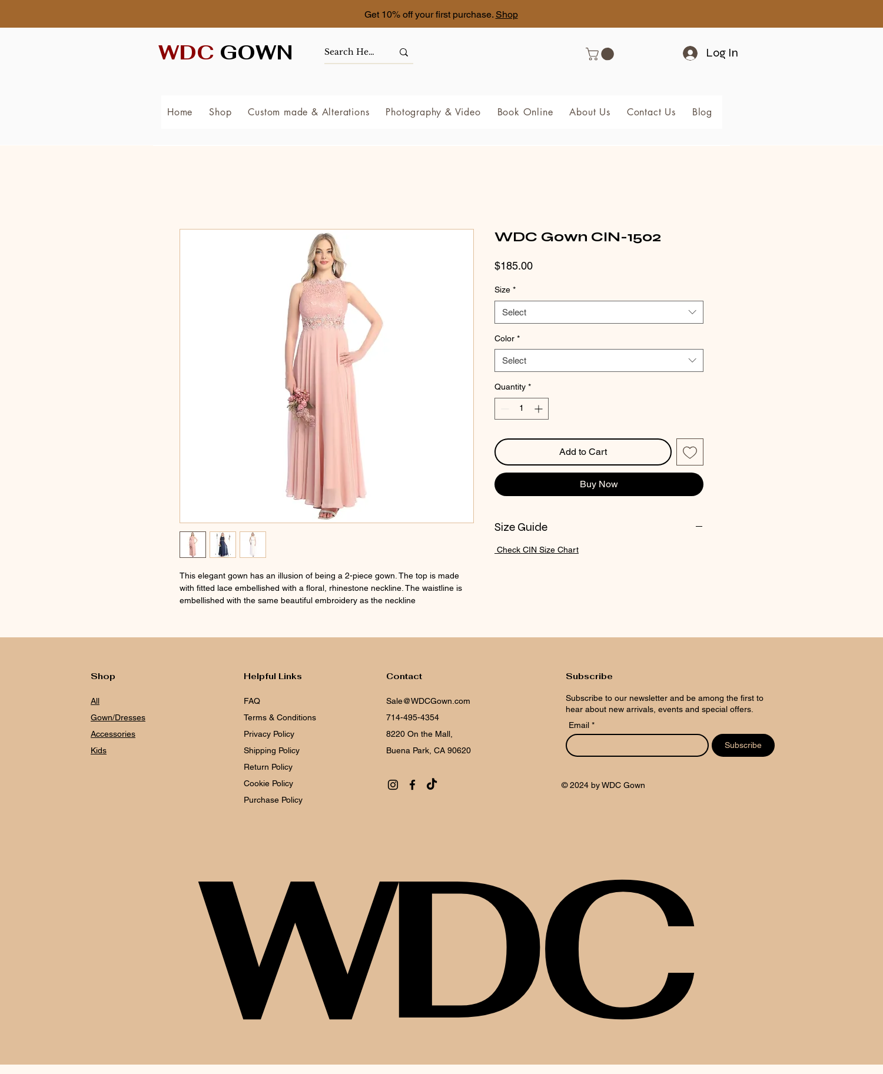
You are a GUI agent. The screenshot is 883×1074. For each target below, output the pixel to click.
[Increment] (539, 408)
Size (505, 289)
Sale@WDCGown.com (428, 701)
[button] (601, 54)
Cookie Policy (268, 783)
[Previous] (62, 15)
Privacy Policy (269, 734)
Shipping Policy (272, 750)
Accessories (113, 734)
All (95, 701)
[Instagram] (393, 785)
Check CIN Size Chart (536, 549)
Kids (99, 750)
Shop (507, 14)
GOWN (225, 52)
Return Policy (268, 767)
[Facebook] (412, 785)
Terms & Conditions (280, 717)
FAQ (252, 701)
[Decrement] (503, 408)
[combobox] (598, 312)
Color (507, 338)
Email (580, 725)
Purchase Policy (274, 799)
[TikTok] (432, 785)
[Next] (821, 15)
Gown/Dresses (118, 717)
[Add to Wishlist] (689, 451)
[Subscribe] (743, 745)
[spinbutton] (521, 408)
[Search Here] (349, 52)
